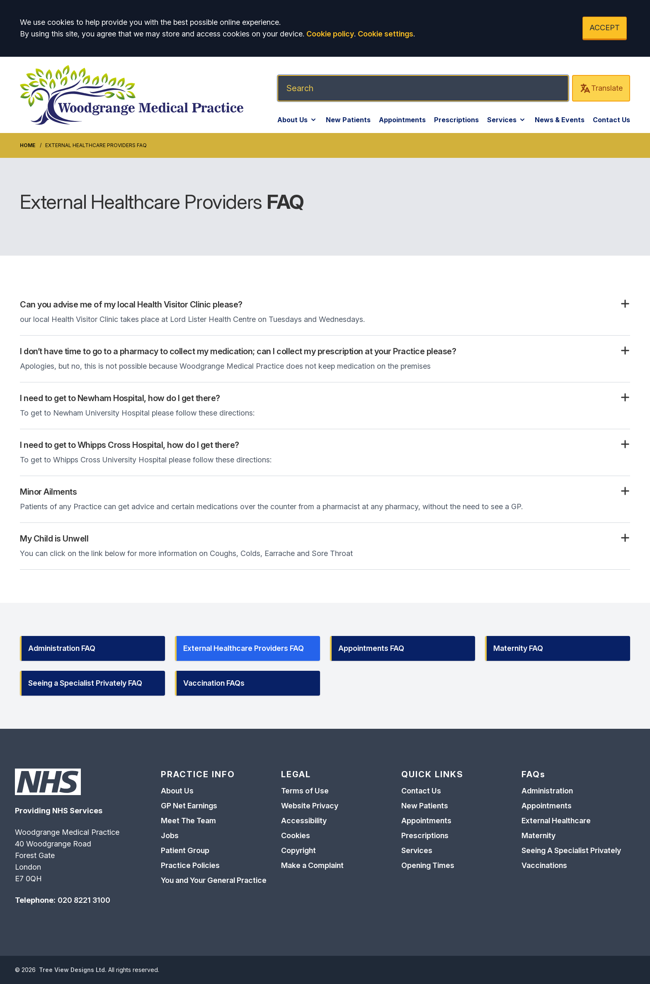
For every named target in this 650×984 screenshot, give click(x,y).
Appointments (402, 120)
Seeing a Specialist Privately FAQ (85, 683)
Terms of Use (305, 790)
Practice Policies (190, 865)
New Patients (348, 120)
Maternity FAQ (518, 648)
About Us (297, 120)
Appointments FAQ (371, 648)
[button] (325, 304)
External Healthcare (556, 820)
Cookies (295, 835)
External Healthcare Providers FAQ (243, 648)
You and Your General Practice (214, 880)
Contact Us (611, 120)
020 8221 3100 (84, 900)
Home (27, 145)
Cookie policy (330, 33)
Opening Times (427, 865)
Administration (547, 790)
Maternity (538, 835)
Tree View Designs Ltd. (73, 969)
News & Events (560, 120)
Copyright (298, 850)
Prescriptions (456, 120)
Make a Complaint (312, 865)
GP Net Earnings (189, 805)
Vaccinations (544, 865)
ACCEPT (604, 27)
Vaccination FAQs (214, 683)
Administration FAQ (61, 648)
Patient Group (185, 850)
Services (506, 120)
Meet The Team (188, 820)
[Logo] (131, 95)
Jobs (170, 835)
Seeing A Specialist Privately (571, 850)
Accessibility (304, 820)
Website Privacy (309, 805)
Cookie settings (385, 33)
